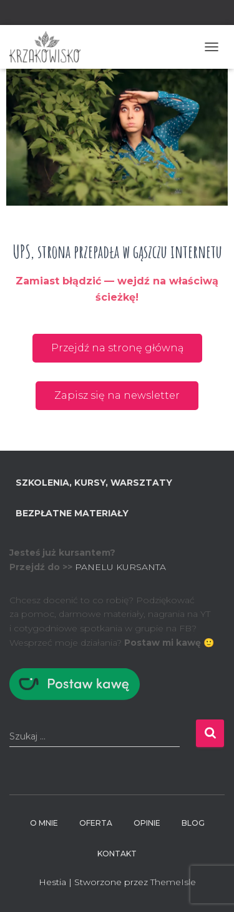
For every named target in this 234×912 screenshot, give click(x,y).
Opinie (147, 823)
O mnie (44, 823)
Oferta (95, 823)
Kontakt (117, 853)
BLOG (193, 823)
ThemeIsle (173, 882)
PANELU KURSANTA (120, 567)
